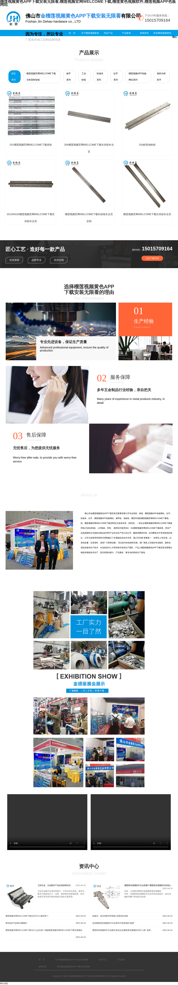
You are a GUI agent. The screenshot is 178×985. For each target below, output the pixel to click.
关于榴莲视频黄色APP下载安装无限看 (90, 39)
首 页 (72, 33)
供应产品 (108, 33)
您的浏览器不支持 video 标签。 (131, 822)
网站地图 (4, 983)
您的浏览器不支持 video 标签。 (47, 822)
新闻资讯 (144, 33)
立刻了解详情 (152, 258)
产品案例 (126, 33)
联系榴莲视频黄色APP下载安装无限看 (162, 39)
